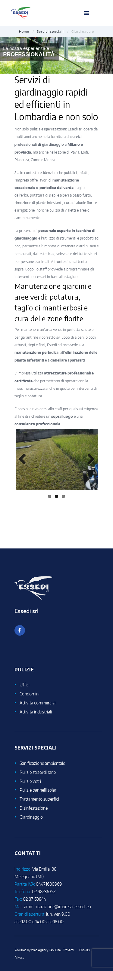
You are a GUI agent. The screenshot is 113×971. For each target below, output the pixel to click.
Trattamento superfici (39, 799)
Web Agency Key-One (46, 950)
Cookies (84, 950)
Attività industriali (36, 711)
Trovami (68, 950)
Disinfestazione (34, 808)
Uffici (25, 684)
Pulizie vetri (30, 781)
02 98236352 (43, 891)
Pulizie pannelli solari (38, 789)
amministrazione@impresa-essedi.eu (57, 906)
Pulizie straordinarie (38, 772)
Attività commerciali (38, 702)
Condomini (29, 693)
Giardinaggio (31, 817)
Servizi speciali (50, 31)
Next (89, 459)
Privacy (19, 957)
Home (24, 31)
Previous (25, 459)
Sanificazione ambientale (42, 763)
